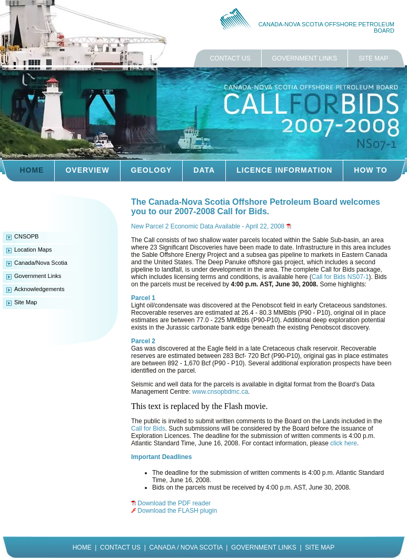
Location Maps (33, 249)
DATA (204, 170)
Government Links (37, 276)
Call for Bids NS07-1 (340, 277)
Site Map (25, 302)
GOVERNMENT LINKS (304, 58)
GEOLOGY (151, 170)
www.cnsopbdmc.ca (220, 391)
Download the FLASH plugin (177, 510)
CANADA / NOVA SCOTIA (185, 547)
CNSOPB (26, 236)
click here (343, 443)
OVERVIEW (87, 170)
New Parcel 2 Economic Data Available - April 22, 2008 (207, 226)
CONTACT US (230, 58)
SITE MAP (373, 58)
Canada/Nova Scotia (40, 263)
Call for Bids (148, 428)
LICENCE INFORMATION (284, 170)
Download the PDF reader (174, 503)
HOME (31, 170)
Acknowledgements (39, 289)
